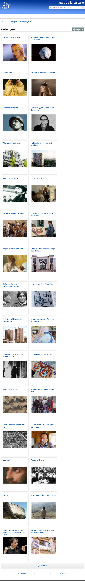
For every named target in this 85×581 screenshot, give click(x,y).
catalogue (13, 21)
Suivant (63, 573)
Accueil (4, 21)
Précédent (22, 573)
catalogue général (26, 21)
